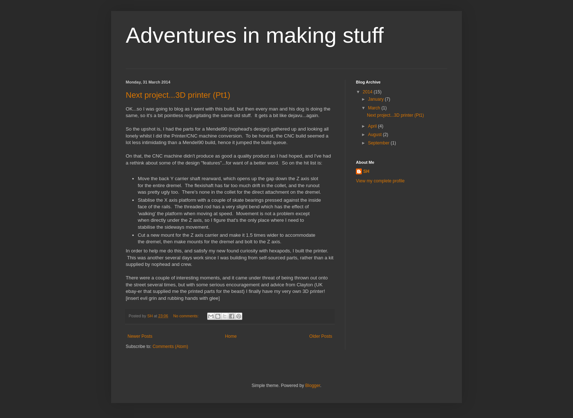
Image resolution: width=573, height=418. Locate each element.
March (375, 108)
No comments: (186, 316)
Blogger (312, 385)
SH (366, 171)
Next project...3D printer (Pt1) (178, 95)
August (375, 134)
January (376, 99)
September (379, 143)
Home (231, 336)
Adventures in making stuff (255, 35)
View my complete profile (380, 180)
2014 (368, 91)
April (373, 126)
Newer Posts (140, 336)
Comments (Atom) (170, 346)
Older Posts (320, 336)
